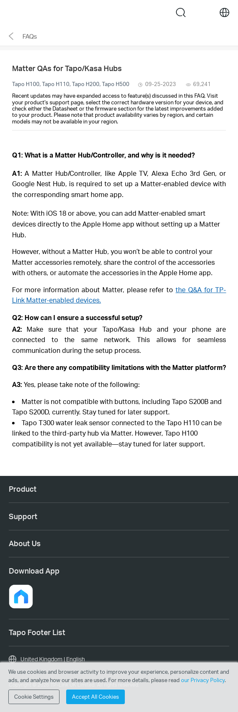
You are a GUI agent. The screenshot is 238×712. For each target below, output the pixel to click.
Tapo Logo (106, 12)
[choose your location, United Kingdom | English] (119, 659)
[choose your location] (224, 12)
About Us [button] (25, 543)
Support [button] (23, 516)
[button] (21, 596)
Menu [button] (13, 12)
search (181, 12)
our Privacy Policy (203, 680)
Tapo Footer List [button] (37, 632)
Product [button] (23, 488)
